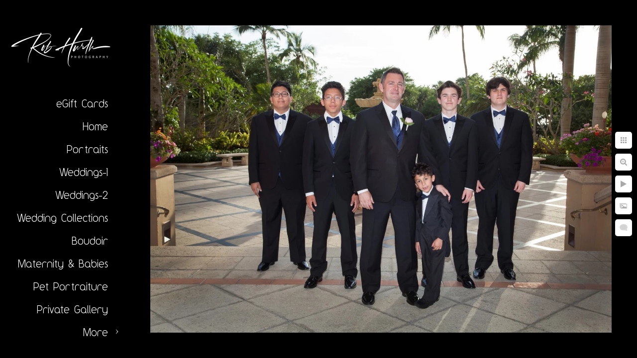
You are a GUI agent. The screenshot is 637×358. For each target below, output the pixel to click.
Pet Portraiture (70, 286)
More (95, 332)
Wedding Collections (62, 218)
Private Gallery (72, 309)
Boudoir (90, 241)
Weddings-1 (83, 172)
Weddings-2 (81, 195)
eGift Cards (82, 103)
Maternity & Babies (63, 263)
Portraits (87, 149)
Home (95, 126)
